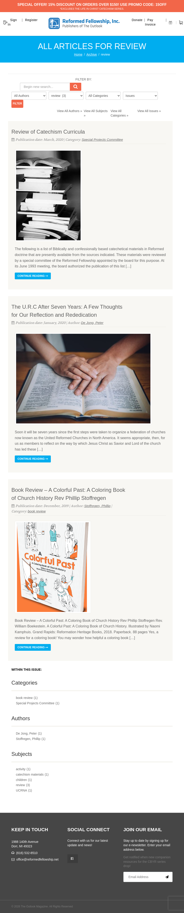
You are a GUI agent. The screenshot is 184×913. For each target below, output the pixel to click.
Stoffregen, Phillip (97, 506)
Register (31, 20)
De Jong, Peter (92, 323)
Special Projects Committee (102, 139)
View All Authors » (69, 111)
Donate (137, 20)
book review (37, 511)
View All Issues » (149, 111)
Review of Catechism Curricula (48, 132)
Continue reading (32, 276)
